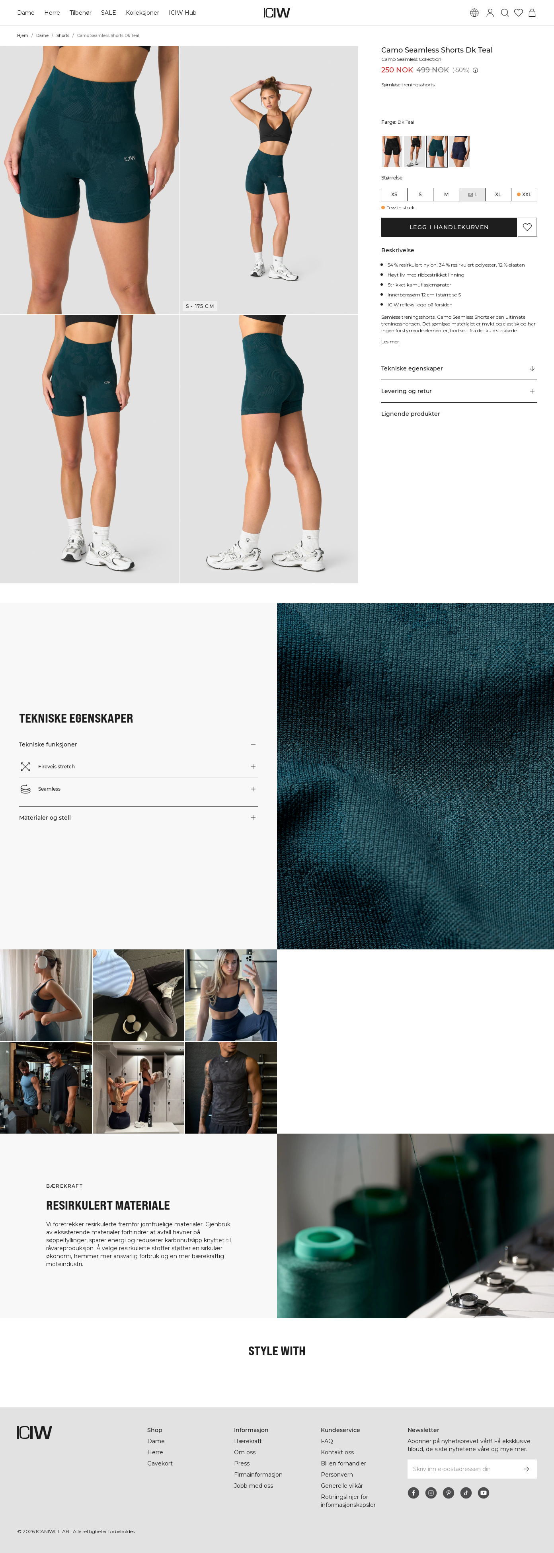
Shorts (63, 35)
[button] (89, 180)
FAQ (327, 1441)
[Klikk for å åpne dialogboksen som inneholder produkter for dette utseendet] (46, 995)
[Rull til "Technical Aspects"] (459, 369)
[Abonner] (526, 1469)
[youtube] (484, 1493)
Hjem (22, 35)
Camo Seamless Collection (411, 59)
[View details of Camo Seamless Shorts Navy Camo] (459, 152)
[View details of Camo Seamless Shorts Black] (392, 152)
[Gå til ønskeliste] (518, 12)
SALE (108, 12)
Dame (26, 12)
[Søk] (505, 12)
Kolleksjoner (142, 12)
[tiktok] (466, 1493)
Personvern (337, 1474)
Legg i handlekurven (449, 227)
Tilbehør (81, 12)
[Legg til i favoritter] (527, 227)
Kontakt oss (337, 1452)
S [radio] (420, 194)
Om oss (245, 1452)
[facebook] (413, 1493)
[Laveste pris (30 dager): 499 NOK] (475, 70)
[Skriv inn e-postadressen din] (461, 1469)
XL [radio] (498, 194)
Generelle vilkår (342, 1485)
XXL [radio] (526, 194)
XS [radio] (394, 194)
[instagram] (431, 1493)
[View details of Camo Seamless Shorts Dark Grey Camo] (414, 152)
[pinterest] (448, 1493)
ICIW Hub (183, 12)
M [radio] (446, 194)
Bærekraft (248, 1441)
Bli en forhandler (343, 1463)
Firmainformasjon (258, 1474)
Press (242, 1463)
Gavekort (160, 1463)
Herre (52, 12)
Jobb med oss (253, 1485)
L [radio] (472, 194)
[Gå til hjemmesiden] (277, 13)
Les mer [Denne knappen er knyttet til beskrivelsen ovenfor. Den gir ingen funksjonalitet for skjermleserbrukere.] (390, 342)
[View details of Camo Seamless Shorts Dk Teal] (437, 152)
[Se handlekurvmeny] (532, 12)
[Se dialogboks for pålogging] (490, 13)
